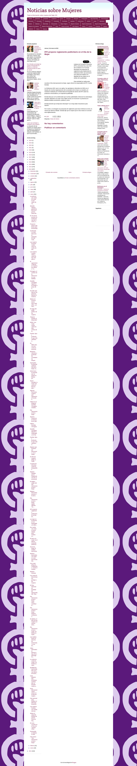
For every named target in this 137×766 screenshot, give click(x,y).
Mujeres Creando (75, 24)
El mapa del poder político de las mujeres (33, 311)
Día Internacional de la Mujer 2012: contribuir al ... (33, 601)
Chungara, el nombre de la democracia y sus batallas (33, 275)
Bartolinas (37, 18)
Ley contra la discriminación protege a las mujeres (33, 579)
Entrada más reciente (51, 172)
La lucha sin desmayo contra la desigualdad (33, 466)
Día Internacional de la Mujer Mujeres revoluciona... (33, 612)
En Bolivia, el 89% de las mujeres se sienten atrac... (33, 621)
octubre (32, 176)
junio (31, 187)
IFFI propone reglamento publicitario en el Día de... (33, 513)
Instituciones (81, 21)
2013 (30, 166)
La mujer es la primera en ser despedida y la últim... (33, 522)
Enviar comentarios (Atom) (72, 178)
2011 (30, 751)
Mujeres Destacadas (87, 24)
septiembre (33, 178)
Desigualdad (84, 18)
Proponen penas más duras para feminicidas (33, 226)
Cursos (61, 18)
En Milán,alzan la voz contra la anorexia (33, 346)
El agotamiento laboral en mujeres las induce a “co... (33, 265)
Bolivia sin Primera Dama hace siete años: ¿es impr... (33, 302)
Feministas (64, 21)
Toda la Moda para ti (103, 105)
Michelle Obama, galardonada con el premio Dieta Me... (33, 209)
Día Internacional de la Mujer (33, 412)
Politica (83, 26)
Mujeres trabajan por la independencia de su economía (33, 475)
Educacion (31, 21)
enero (32, 748)
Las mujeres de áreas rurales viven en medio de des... (33, 245)
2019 (30, 152)
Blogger (74, 762)
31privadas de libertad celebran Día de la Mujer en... (33, 365)
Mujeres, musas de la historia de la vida (33, 419)
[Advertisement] (68, 37)
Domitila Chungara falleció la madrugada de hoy (33, 432)
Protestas (98, 26)
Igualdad (73, 21)
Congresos (54, 18)
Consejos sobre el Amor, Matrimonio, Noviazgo (102, 80)
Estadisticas (47, 21)
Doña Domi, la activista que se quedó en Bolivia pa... (33, 374)
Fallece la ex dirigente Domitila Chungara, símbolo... (33, 404)
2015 (30, 162)
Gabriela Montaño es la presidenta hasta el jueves (37, 49)
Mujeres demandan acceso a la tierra (33, 493)
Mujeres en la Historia (34, 26)
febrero (32, 745)
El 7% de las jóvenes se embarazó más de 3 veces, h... (33, 218)
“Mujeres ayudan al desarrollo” (33, 318)
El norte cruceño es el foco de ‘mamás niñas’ (33, 726)
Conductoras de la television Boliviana (103, 47)
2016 (30, 159)
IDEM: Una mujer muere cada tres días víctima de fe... (33, 327)
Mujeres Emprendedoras (100, 24)
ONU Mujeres (75, 26)
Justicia (88, 21)
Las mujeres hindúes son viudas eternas (33, 709)
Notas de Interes (65, 26)
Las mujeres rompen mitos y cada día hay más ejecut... (33, 255)
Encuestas (39, 21)
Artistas (30, 18)
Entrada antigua (87, 172)
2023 (30, 142)
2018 (30, 154)
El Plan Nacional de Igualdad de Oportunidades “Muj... (33, 590)
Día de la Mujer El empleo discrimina (33, 549)
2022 (30, 145)
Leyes (95, 21)
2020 (30, 150)
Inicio (70, 172)
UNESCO (31, 29)
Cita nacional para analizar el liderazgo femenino (33, 701)
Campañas (45, 18)
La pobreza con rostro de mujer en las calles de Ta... (33, 200)
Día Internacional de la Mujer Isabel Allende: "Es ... (33, 502)
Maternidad (45, 24)
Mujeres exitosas (33, 572)
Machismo (102, 21)
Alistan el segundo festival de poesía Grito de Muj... (33, 717)
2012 (30, 169)
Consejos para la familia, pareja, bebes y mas (102, 133)
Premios (90, 26)
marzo (32, 194)
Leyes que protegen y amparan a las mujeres (33, 123)
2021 (30, 147)
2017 (30, 157)
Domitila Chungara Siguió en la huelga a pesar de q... (33, 284)
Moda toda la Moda (102, 159)
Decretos (68, 18)
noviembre (33, 173)
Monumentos (54, 24)
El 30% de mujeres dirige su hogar (33, 459)
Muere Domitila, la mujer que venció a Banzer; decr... (33, 384)
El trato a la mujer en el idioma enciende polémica (33, 541)
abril (31, 192)
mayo (32, 189)
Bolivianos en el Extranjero (102, 187)
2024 (30, 140)
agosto (32, 182)
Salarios (105, 26)
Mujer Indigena (64, 24)
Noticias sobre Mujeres (54, 10)
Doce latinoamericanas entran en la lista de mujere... (33, 692)
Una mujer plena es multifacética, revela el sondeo (33, 566)
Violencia (45, 29)
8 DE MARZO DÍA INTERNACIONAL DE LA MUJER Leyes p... (33, 681)
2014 (30, 164)
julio (31, 184)
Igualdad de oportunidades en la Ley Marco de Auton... (33, 670)
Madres (30, 24)
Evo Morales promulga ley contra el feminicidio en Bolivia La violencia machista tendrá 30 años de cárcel (34, 67)
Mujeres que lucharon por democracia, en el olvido (33, 450)
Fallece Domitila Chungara (33, 425)
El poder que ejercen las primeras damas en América (33, 293)
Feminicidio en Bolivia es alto (33, 733)
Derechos (76, 18)
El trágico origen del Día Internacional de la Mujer (33, 485)
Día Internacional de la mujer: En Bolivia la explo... (33, 630)
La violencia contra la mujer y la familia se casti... (33, 662)
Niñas (57, 26)
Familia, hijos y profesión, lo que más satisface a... (33, 337)
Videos (37, 29)
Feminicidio (56, 21)
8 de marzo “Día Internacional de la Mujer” (33, 739)
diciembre (33, 171)
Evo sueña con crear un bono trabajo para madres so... (33, 532)
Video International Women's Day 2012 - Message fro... (33, 652)
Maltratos (37, 24)
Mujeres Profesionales (47, 26)
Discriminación (104, 18)
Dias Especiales (94, 18)
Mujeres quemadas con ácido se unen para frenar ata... (33, 557)
